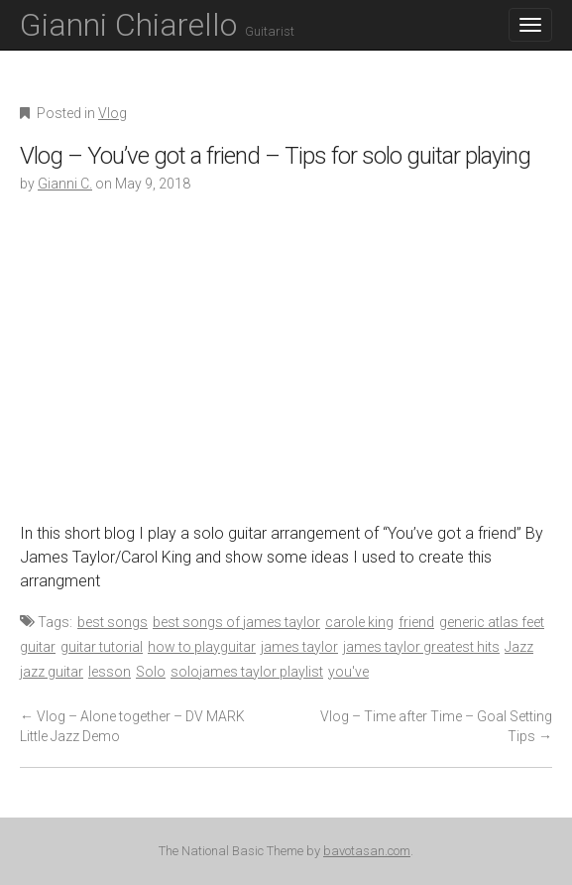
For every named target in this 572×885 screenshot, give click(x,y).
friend (416, 622)
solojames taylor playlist (247, 672)
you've (348, 672)
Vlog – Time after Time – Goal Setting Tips (436, 726)
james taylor (299, 647)
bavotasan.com (366, 850)
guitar (38, 647)
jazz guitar (51, 672)
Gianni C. (65, 183)
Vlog (112, 113)
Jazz (519, 647)
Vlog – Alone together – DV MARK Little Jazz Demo (132, 726)
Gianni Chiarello (157, 25)
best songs (112, 622)
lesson (109, 672)
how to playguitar (202, 647)
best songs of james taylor (236, 622)
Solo (151, 672)
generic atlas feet (491, 622)
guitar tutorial (101, 647)
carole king (359, 622)
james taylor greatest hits (421, 647)
